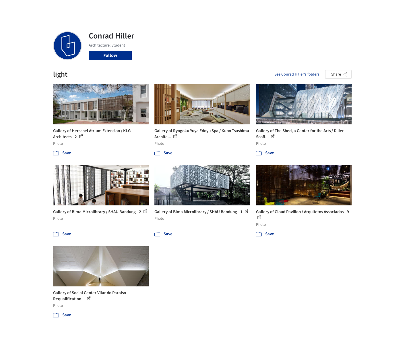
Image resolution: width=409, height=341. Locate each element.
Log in (330, 8)
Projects (180, 8)
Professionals (260, 8)
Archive (300, 8)
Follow (110, 55)
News (283, 8)
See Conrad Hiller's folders (296, 74)
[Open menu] (376, 8)
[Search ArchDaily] (111, 8)
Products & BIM (227, 8)
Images (200, 8)
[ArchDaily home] (32, 8)
